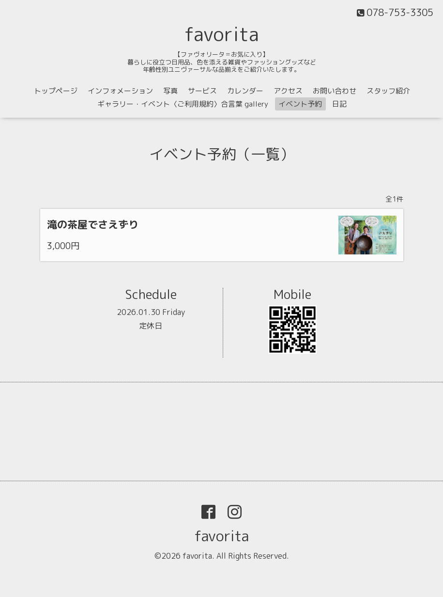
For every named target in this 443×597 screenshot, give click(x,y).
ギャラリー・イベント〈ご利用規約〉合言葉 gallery (182, 104)
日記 (339, 104)
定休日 (150, 325)
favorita (221, 33)
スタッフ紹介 (388, 91)
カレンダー (245, 91)
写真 (170, 91)
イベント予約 (300, 104)
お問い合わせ (334, 91)
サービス (202, 91)
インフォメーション (120, 91)
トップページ (55, 91)
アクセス (288, 91)
